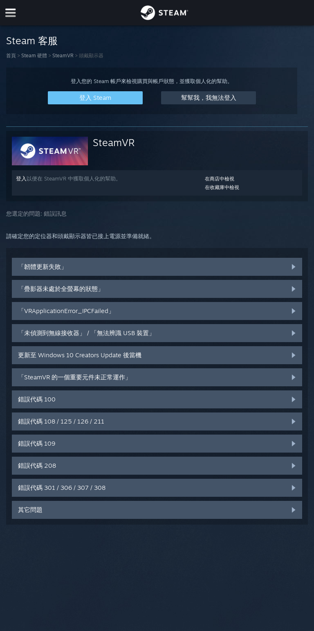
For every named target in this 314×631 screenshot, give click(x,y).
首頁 (11, 55)
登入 (21, 178)
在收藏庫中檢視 (222, 187)
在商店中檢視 (219, 179)
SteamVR (63, 55)
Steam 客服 (32, 40)
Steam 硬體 (34, 55)
